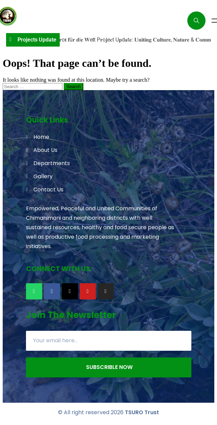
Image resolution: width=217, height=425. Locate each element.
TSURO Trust (142, 412)
